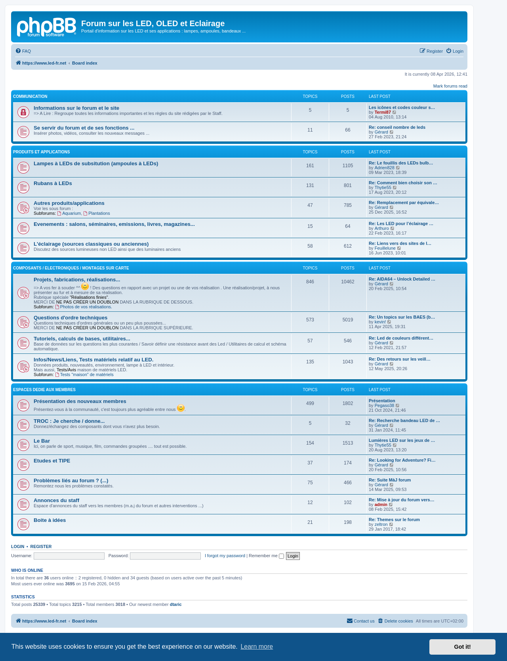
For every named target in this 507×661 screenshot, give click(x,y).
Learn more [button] (256, 646)
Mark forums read (450, 86)
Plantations (96, 213)
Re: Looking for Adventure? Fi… (402, 460)
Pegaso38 (385, 405)
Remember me (266, 555)
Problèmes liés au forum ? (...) (71, 480)
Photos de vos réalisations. (83, 306)
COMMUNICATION (30, 96)
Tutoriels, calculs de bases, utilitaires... (82, 339)
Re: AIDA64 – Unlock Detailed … (402, 279)
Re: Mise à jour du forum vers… (402, 499)
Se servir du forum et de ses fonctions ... (84, 128)
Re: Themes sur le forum (394, 519)
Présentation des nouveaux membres (80, 401)
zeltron (381, 524)
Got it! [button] (462, 647)
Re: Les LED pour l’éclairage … (401, 223)
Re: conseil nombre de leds (397, 127)
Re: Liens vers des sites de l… (400, 243)
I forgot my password (225, 555)
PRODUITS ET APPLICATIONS (41, 152)
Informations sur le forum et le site (76, 108)
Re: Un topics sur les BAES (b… (402, 317)
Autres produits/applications (69, 203)
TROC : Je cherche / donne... (69, 421)
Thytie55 (383, 187)
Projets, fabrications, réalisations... (77, 280)
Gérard (381, 132)
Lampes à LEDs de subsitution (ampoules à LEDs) (96, 163)
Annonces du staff (56, 500)
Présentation (382, 400)
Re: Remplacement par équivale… (404, 202)
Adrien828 (385, 167)
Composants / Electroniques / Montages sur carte (71, 268)
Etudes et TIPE (52, 461)
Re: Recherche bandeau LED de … (404, 420)
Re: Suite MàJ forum (390, 480)
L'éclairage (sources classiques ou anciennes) (91, 244)
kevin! (380, 321)
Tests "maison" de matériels (84, 374)
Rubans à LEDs (53, 183)
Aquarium (69, 213)
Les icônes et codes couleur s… (402, 107)
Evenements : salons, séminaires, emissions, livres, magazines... (114, 224)
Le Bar (42, 441)
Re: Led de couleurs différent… (401, 338)
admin (381, 504)
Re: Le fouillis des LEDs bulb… (401, 162)
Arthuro (382, 228)
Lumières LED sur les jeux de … (402, 440)
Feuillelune (385, 248)
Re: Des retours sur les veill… (400, 359)
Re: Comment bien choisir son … (403, 182)
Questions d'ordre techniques (70, 318)
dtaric (176, 604)
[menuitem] (23, 51)
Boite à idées (50, 520)
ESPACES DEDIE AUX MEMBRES (44, 390)
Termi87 (383, 112)
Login (17, 546)
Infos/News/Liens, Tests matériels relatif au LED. (93, 360)
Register (41, 546)
